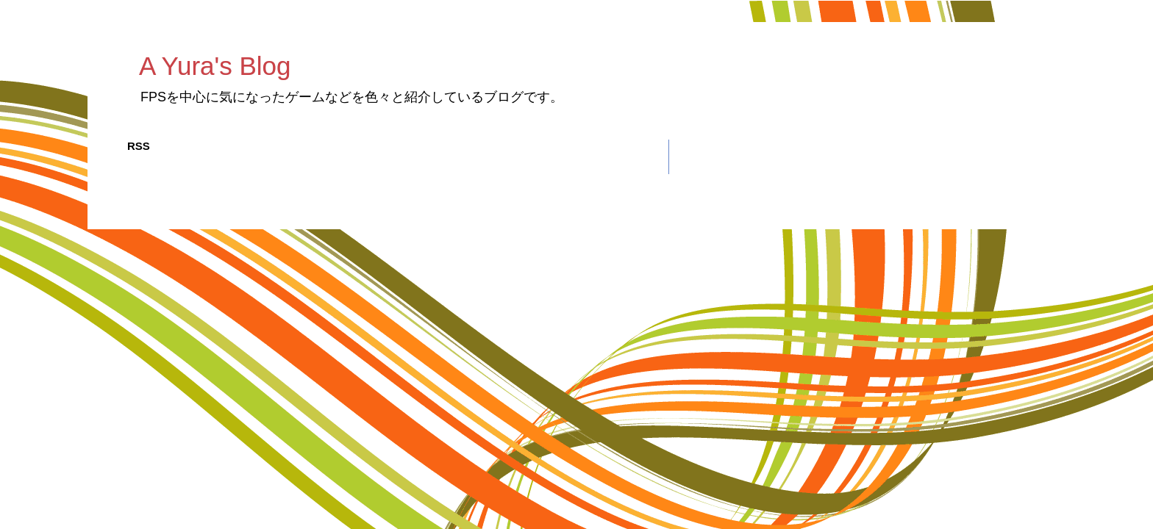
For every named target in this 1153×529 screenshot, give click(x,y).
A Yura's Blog (214, 65)
